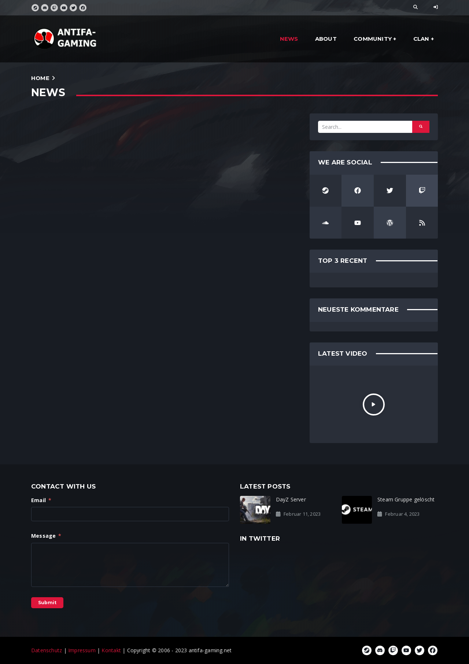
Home (40, 78)
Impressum (82, 650)
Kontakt (111, 650)
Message (46, 535)
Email (41, 500)
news (289, 38)
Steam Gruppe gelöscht (406, 499)
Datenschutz (46, 650)
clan (421, 38)
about (326, 38)
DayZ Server (291, 499)
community (373, 38)
